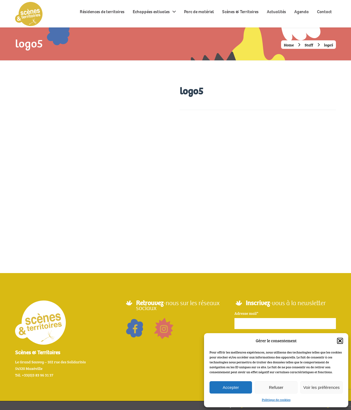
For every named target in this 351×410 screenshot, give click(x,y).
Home (289, 44)
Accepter (231, 387)
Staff (309, 44)
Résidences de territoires (102, 12)
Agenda (301, 12)
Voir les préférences (321, 387)
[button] (340, 341)
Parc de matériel (199, 12)
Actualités (276, 12)
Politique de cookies (276, 399)
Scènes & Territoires (240, 12)
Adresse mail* (246, 313)
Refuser (276, 387)
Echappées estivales (151, 12)
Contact (324, 12)
